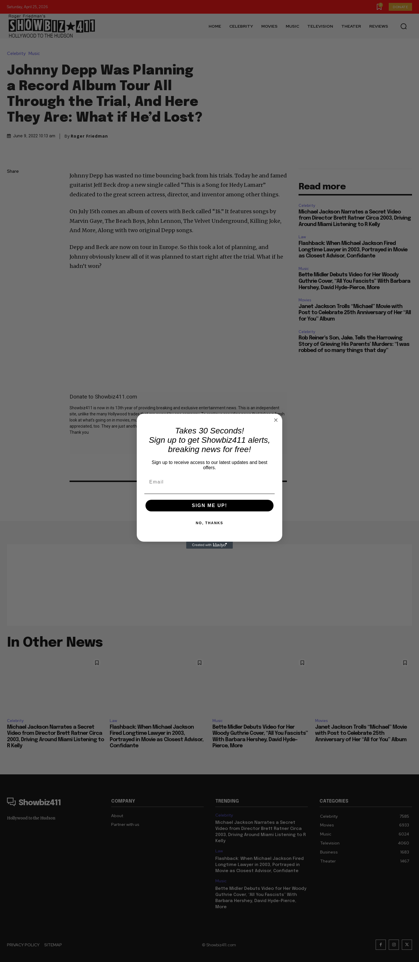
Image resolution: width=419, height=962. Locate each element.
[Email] (209, 482)
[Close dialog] (275, 420)
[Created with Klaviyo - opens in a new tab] (209, 545)
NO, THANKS (209, 523)
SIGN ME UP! (209, 505)
